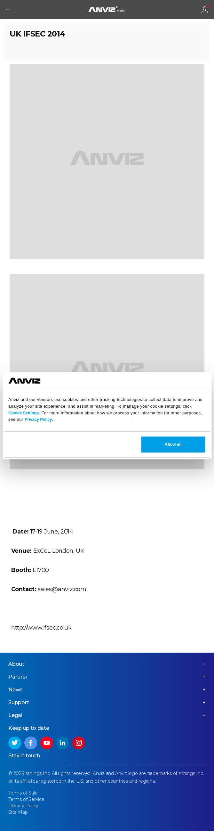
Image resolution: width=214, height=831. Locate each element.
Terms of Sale (22, 793)
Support (18, 702)
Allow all (173, 444)
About (16, 664)
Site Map (18, 812)
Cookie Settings (23, 413)
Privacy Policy (38, 419)
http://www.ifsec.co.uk (41, 627)
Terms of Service (26, 799)
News (15, 690)
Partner (18, 677)
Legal (15, 715)
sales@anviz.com (62, 589)
